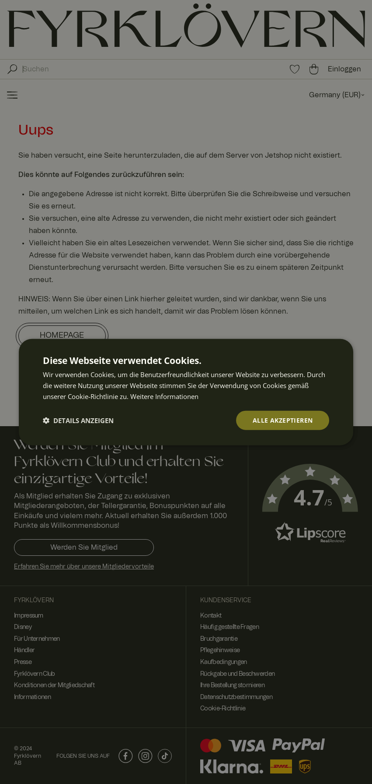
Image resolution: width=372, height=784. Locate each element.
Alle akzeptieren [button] (283, 420)
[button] (78, 420)
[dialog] (186, 392)
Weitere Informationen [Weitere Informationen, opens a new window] (164, 396)
